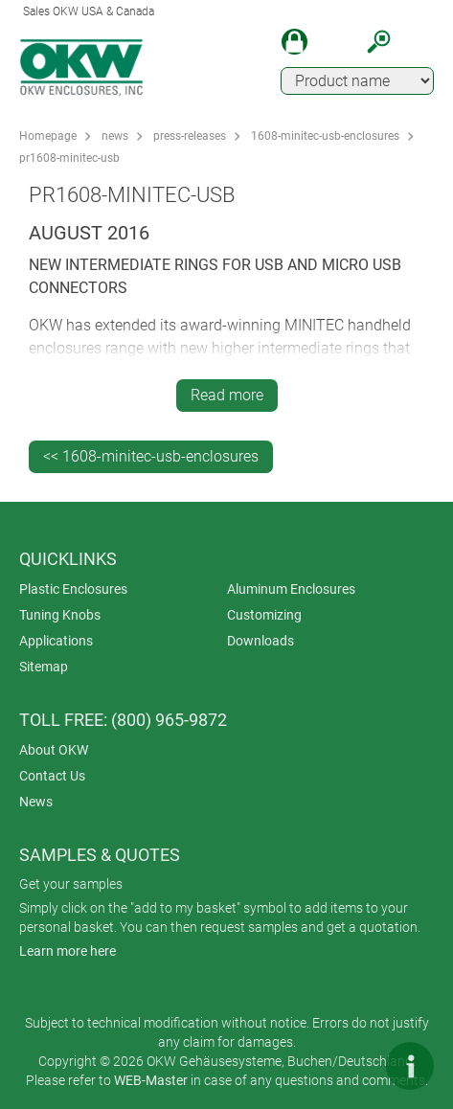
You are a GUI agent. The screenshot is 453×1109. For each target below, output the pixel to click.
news (115, 136)
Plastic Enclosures (73, 589)
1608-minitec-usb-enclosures (325, 136)
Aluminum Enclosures (291, 589)
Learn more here (67, 951)
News (36, 801)
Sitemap (43, 666)
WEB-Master (151, 1080)
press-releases (189, 136)
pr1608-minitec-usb (69, 158)
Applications (56, 640)
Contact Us (52, 775)
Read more (227, 395)
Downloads (260, 640)
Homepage (48, 136)
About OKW (53, 750)
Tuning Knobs (60, 614)
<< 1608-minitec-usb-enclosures (151, 456)
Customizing (264, 614)
